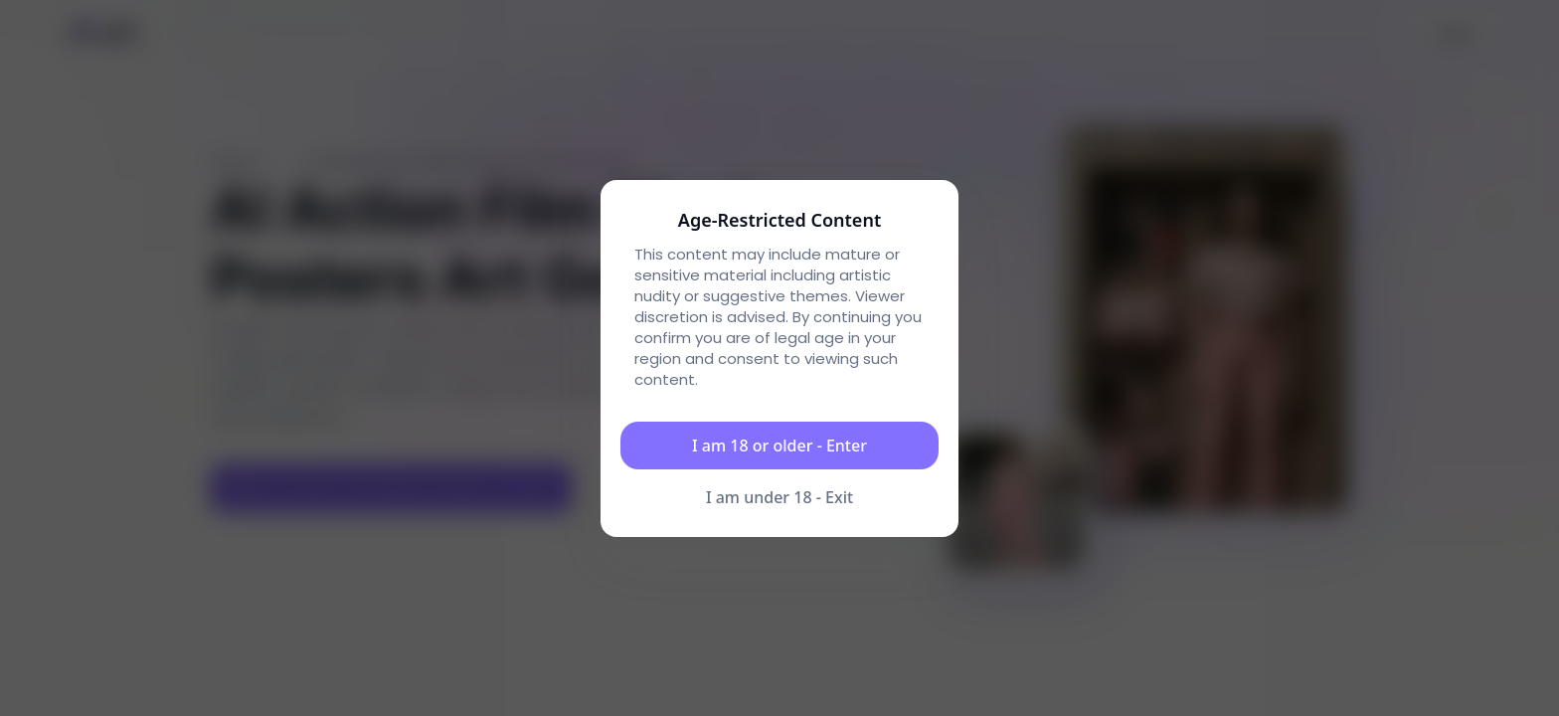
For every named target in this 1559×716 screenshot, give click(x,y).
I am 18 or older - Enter (779, 445)
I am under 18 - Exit (779, 497)
